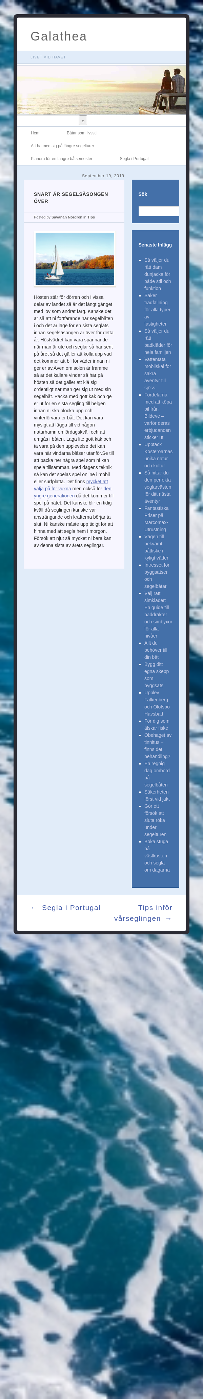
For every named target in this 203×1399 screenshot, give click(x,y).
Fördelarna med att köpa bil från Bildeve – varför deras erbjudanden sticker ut (158, 416)
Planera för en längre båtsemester (61, 158)
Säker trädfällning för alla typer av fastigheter (157, 310)
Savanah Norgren (67, 217)
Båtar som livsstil (82, 133)
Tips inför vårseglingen (143, 914)
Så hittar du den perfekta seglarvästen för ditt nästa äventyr (157, 487)
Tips (91, 217)
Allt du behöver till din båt (155, 650)
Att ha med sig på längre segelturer (62, 146)
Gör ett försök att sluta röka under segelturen (155, 820)
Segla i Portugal (134, 158)
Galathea (59, 36)
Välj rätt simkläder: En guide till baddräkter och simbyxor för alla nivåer (158, 615)
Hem (35, 133)
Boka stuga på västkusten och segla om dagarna (157, 856)
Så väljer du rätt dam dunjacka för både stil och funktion (157, 274)
